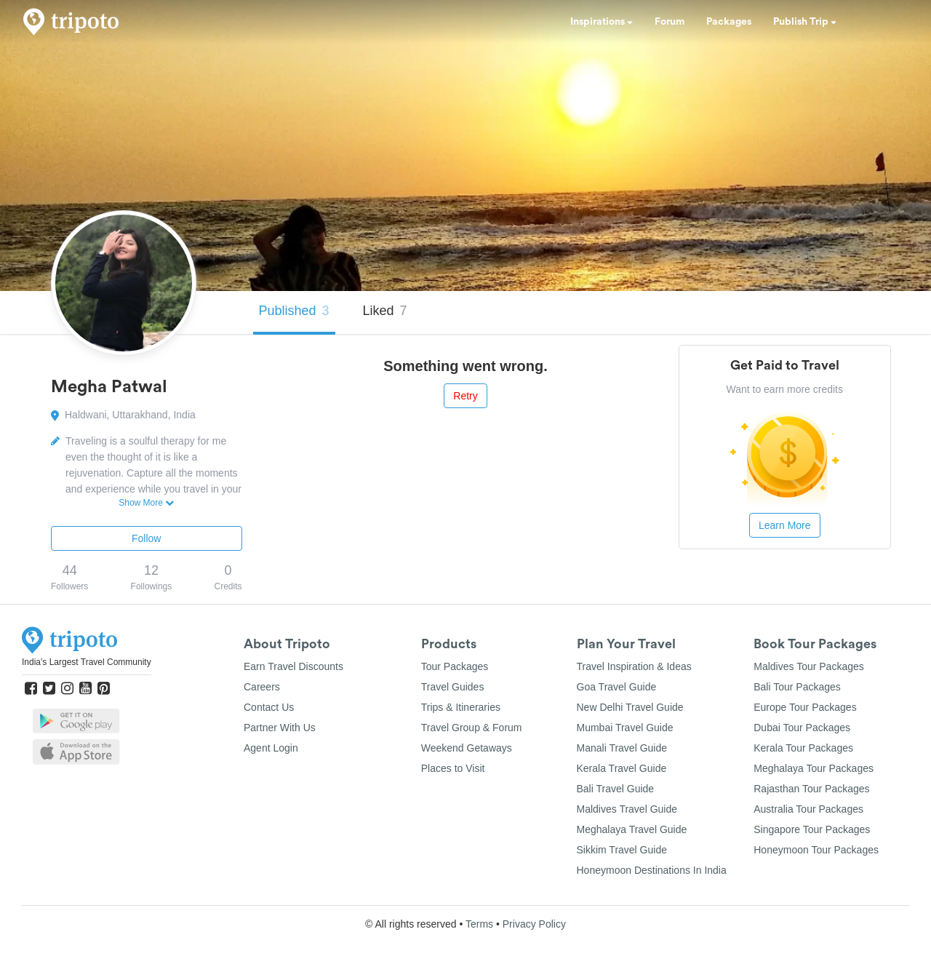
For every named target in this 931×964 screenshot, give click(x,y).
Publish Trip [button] (804, 22)
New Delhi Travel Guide (630, 707)
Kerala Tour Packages (803, 748)
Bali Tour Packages (797, 687)
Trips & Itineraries (460, 707)
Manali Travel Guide (622, 748)
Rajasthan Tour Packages (811, 788)
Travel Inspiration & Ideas (634, 666)
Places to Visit (453, 768)
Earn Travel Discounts (293, 666)
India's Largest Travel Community (86, 662)
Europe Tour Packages (805, 707)
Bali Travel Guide (616, 788)
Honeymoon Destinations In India (652, 870)
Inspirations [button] (601, 22)
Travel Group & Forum (471, 727)
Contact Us (269, 707)
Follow (146, 538)
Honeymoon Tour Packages (816, 850)
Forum (669, 22)
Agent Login (271, 748)
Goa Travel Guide (617, 687)
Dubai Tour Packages (802, 727)
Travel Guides (452, 687)
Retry (465, 396)
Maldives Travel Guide (627, 809)
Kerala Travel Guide (622, 768)
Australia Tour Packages (808, 809)
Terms (479, 924)
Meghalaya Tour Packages (814, 768)
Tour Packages (455, 666)
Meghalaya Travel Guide (632, 829)
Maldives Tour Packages (808, 666)
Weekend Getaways (466, 748)
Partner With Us (280, 727)
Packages (728, 22)
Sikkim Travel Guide (622, 850)
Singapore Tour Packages (812, 829)
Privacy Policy (534, 924)
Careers (262, 687)
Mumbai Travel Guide (625, 727)
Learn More (785, 525)
